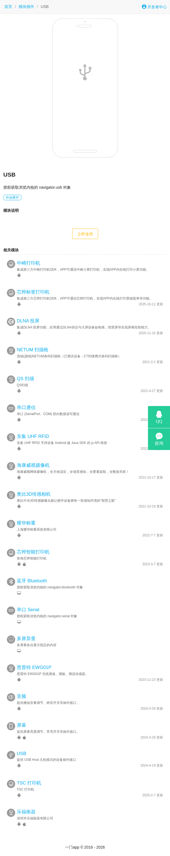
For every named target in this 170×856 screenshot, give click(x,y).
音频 (21, 696)
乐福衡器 (26, 811)
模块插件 (26, 6)
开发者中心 (154, 6)
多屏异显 (26, 638)
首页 (8, 6)
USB (21, 753)
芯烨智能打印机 (33, 552)
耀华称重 (26, 523)
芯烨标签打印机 (33, 292)
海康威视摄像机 (33, 465)
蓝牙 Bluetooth (32, 580)
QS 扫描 (25, 378)
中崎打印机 (28, 263)
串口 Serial (28, 609)
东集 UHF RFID (33, 436)
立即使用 (85, 234)
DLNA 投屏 (28, 320)
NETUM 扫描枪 (32, 349)
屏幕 (21, 725)
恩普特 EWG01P (34, 667)
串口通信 (26, 407)
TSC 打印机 (29, 783)
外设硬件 (12, 197)
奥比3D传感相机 (34, 494)
